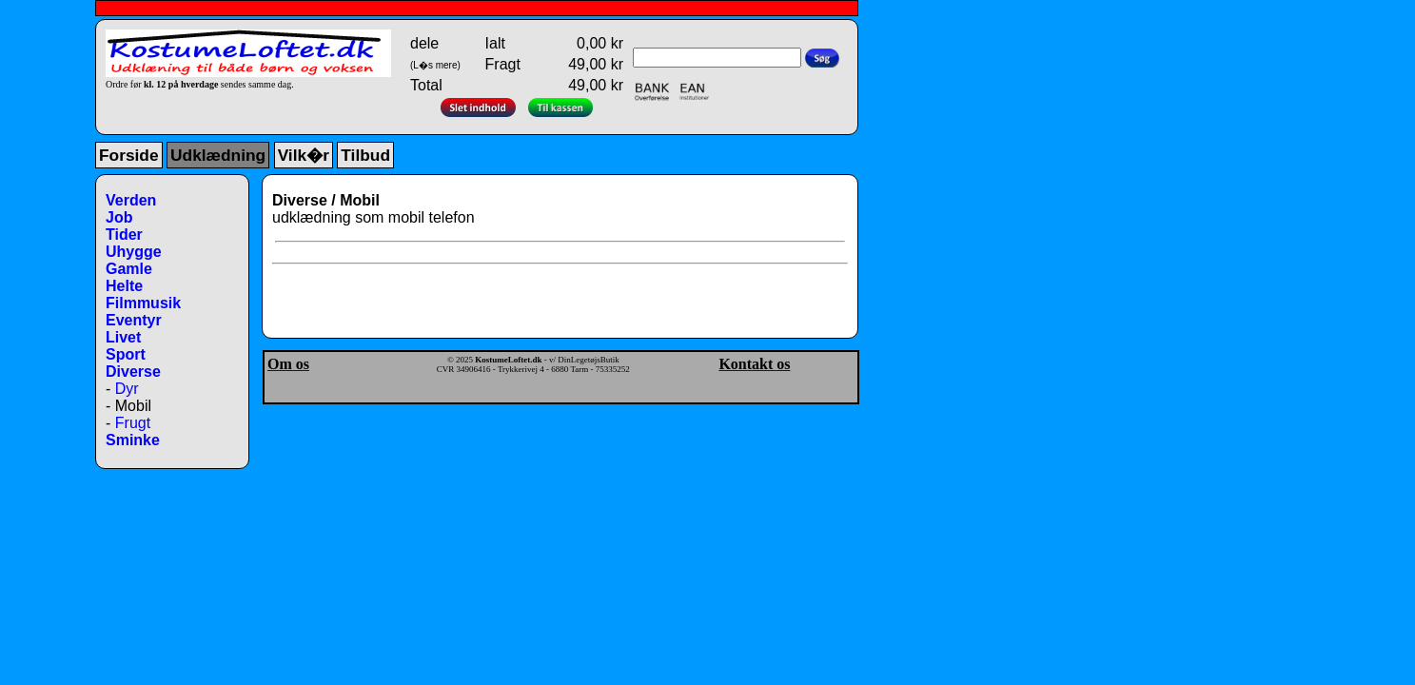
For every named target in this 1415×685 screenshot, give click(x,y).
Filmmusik (143, 303)
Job (119, 217)
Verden (131, 200)
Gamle (129, 269)
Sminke (133, 440)
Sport (126, 354)
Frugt (132, 423)
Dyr (127, 389)
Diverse (133, 371)
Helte (124, 286)
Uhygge (134, 252)
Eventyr (134, 320)
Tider (124, 234)
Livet (123, 337)
